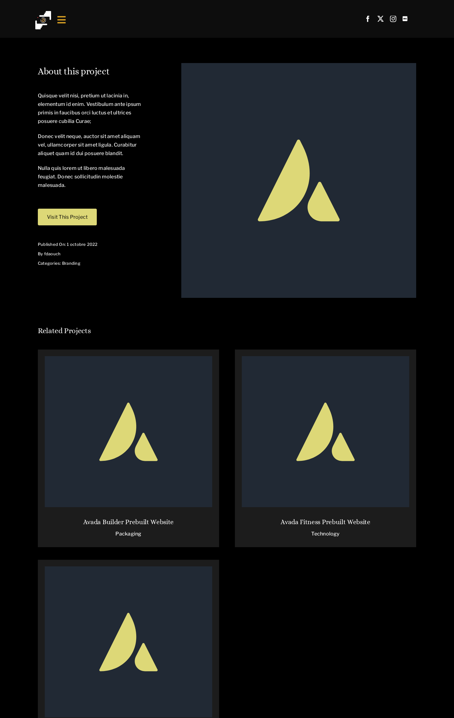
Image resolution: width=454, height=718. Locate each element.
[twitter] (380, 19)
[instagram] (393, 19)
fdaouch (52, 253)
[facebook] (368, 19)
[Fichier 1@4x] (43, 13)
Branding (71, 263)
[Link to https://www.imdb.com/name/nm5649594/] (404, 18)
